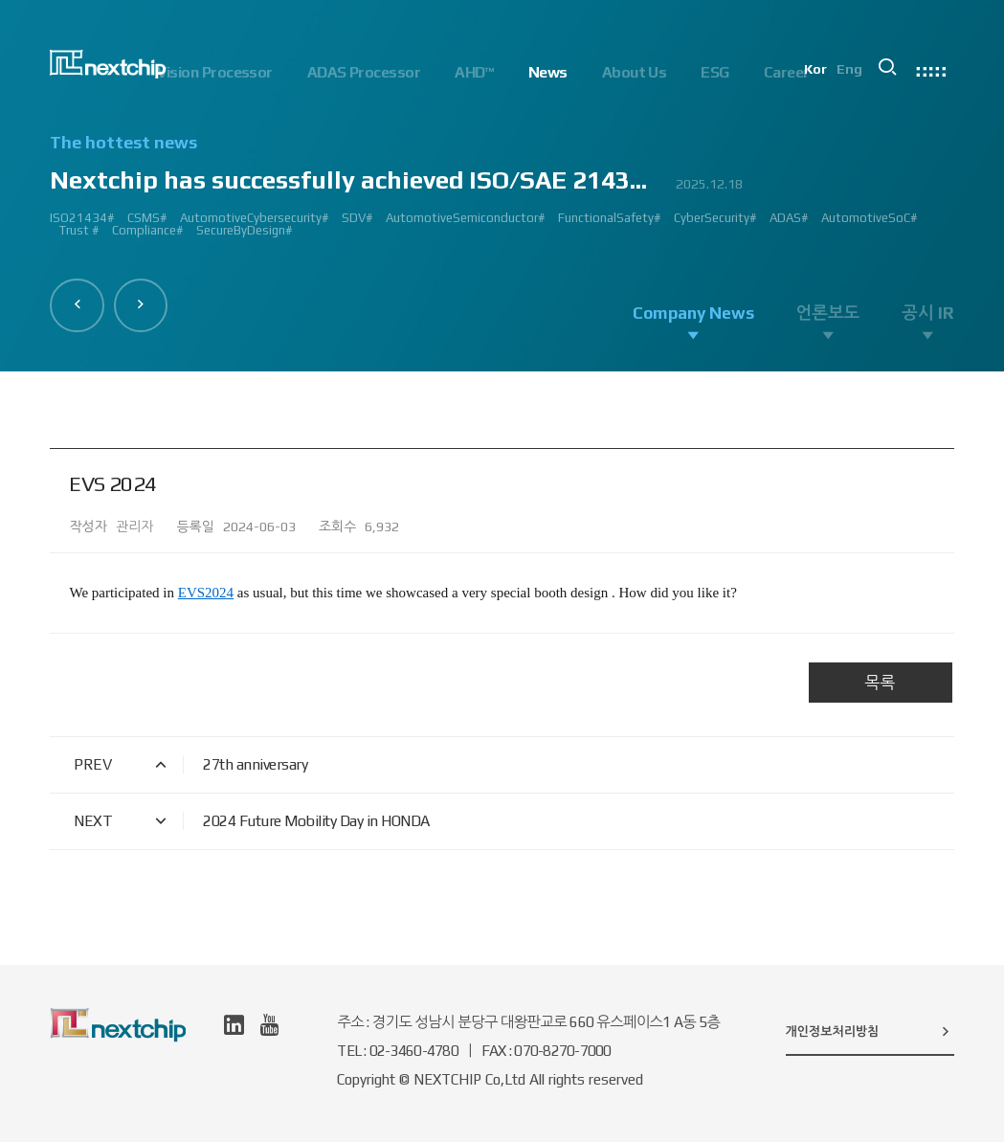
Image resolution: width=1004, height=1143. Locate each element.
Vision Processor (215, 72)
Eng (853, 72)
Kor (819, 72)
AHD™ (474, 72)
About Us (634, 72)
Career (787, 72)
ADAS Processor (363, 72)
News (548, 72)
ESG (714, 72)
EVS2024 (206, 593)
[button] (77, 304)
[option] (501, 193)
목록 (880, 683)
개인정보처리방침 (870, 1032)
